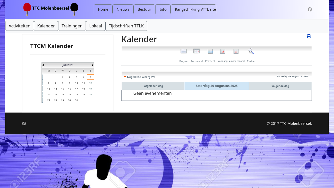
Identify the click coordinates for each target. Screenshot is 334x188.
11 (83, 83)
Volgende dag (280, 86)
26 (90, 94)
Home (103, 9)
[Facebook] (310, 9)
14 (55, 88)
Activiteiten (20, 26)
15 (62, 88)
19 (90, 88)
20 (48, 94)
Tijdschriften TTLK (126, 26)
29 (62, 100)
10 (76, 83)
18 (83, 88)
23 (69, 94)
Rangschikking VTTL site (195, 9)
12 (90, 83)
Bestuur (144, 9)
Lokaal (95, 26)
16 (69, 88)
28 (55, 100)
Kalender (46, 26)
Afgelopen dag (153, 86)
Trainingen (72, 26)
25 (83, 94)
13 (48, 88)
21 (55, 94)
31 (76, 100)
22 (62, 94)
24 (76, 94)
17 (76, 88)
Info (162, 9)
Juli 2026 (67, 65)
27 (48, 100)
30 (69, 100)
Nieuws (123, 9)
